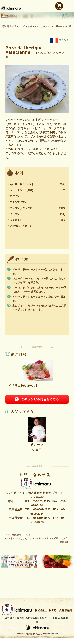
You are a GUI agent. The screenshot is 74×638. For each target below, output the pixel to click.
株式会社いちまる (34, 634)
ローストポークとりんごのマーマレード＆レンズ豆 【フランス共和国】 (38, 540)
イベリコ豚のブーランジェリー (20, 535)
